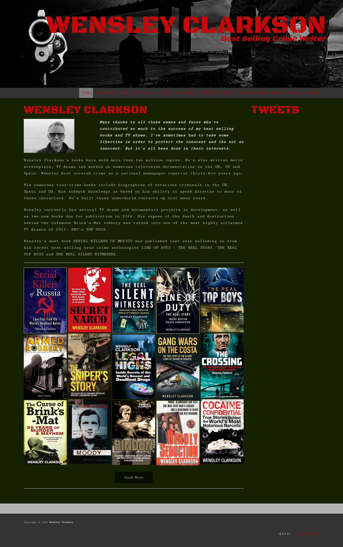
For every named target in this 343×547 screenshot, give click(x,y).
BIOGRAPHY (105, 93)
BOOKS (164, 93)
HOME (86, 93)
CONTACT (313, 93)
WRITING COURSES (217, 93)
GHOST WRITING (253, 93)
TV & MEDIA (185, 93)
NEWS (124, 93)
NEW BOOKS (143, 93)
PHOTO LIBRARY (286, 93)
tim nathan (306, 533)
